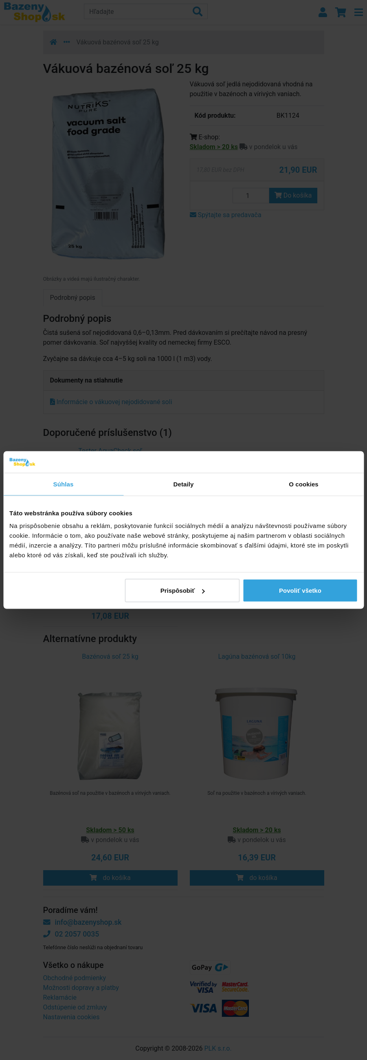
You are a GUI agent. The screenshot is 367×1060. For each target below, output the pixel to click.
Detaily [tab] (184, 483)
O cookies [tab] (304, 483)
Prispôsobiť (182, 590)
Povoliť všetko (300, 590)
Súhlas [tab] (63, 483)
